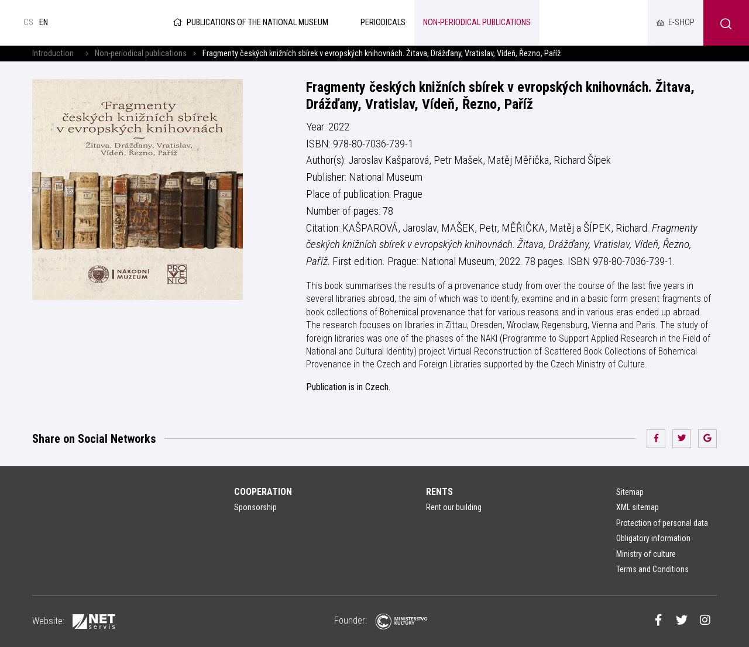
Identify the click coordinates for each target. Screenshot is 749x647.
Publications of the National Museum (249, 22)
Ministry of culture (646, 554)
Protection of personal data (662, 523)
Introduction (53, 53)
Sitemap (630, 492)
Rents (439, 491)
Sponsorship (255, 507)
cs (28, 22)
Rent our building (454, 507)
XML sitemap (637, 507)
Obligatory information (653, 538)
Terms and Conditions (652, 569)
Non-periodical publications (141, 53)
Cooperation (263, 491)
